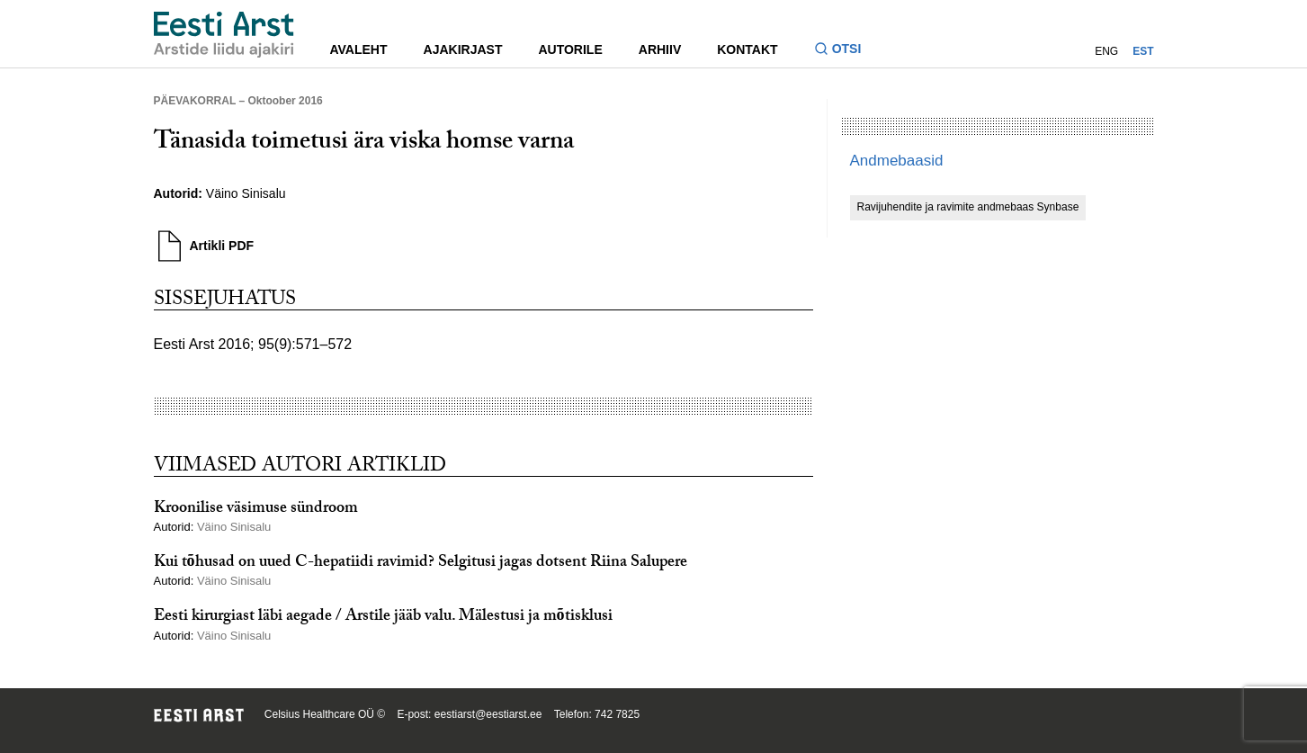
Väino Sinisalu (248, 193)
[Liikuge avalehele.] (224, 34)
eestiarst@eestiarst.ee (488, 714)
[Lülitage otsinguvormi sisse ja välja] (845, 50)
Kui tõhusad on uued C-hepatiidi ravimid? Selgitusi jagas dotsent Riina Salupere (420, 564)
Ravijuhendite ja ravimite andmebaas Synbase (968, 207)
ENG (1106, 51)
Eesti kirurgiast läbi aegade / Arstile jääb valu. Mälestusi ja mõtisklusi (383, 618)
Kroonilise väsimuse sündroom (256, 510)
